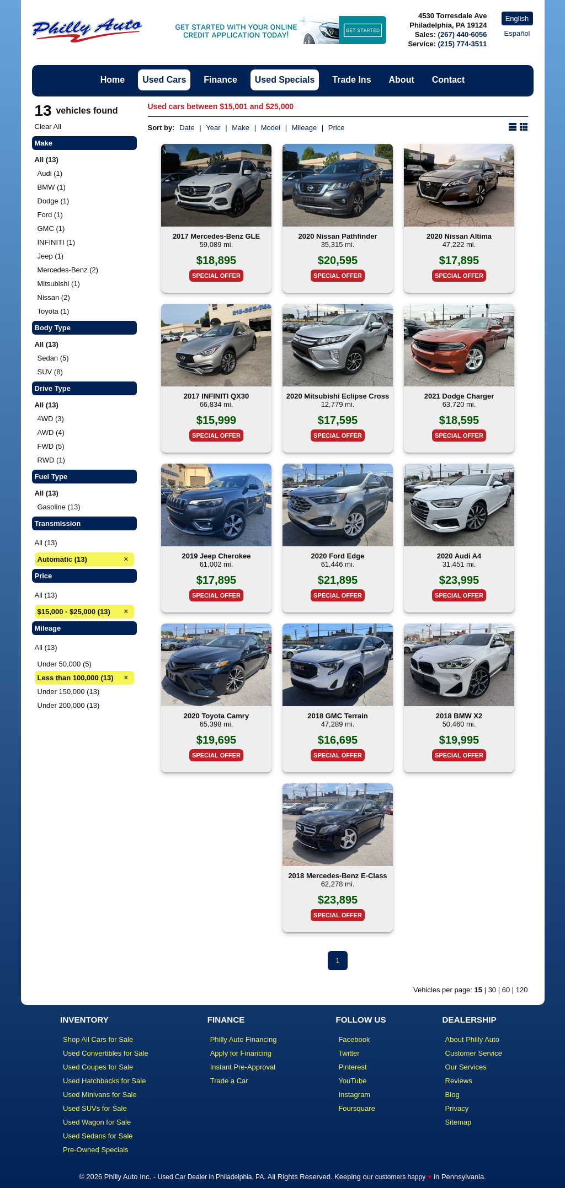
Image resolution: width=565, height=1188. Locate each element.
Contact (448, 79)
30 (492, 990)
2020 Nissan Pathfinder (337, 236)
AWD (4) (51, 432)
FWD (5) (51, 446)
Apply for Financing (240, 1053)
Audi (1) (50, 173)
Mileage (304, 127)
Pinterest (352, 1067)
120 (522, 990)
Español (517, 33)
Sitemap (458, 1122)
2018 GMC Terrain (337, 716)
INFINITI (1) (57, 242)
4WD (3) (51, 419)
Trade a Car (229, 1081)
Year (213, 127)
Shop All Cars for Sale (98, 1039)
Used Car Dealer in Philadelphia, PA (211, 1177)
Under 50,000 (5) (65, 664)
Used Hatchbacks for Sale (104, 1081)
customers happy (400, 1177)
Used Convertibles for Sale (105, 1053)
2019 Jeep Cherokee (216, 556)
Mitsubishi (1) (59, 283)
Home (112, 79)
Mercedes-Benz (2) (68, 270)
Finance (220, 79)
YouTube (352, 1081)
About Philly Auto (472, 1039)
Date (186, 127)
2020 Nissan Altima (459, 236)
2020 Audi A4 (459, 556)
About (401, 79)
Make (240, 127)
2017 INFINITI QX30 (216, 396)
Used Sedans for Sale (97, 1136)
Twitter (348, 1053)
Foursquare (356, 1108)
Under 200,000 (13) (69, 705)
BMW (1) (52, 187)
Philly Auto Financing (243, 1039)
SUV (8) (50, 372)
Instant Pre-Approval (243, 1067)
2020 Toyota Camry (216, 716)
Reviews (458, 1081)
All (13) (46, 543)
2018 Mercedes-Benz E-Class (337, 876)
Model (270, 127)
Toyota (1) (54, 311)
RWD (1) (51, 460)
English (517, 18)
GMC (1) (51, 228)
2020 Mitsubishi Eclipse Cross (337, 396)
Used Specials (285, 79)
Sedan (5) (53, 358)
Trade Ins (351, 79)
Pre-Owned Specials (96, 1150)
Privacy (457, 1108)
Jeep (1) (51, 256)
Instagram (354, 1094)
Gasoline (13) (59, 507)
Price (336, 127)
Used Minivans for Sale (100, 1094)
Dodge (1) (54, 201)
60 (506, 990)
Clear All (48, 126)
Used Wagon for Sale (97, 1122)
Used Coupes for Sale (98, 1067)
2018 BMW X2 (459, 716)
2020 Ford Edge (338, 556)
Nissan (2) (54, 297)
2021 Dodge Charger (459, 396)
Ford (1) (50, 215)
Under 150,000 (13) (69, 691)
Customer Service (473, 1053)
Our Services (466, 1067)
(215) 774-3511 (462, 44)
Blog (452, 1094)
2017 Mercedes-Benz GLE (216, 236)
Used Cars (164, 79)
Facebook (354, 1039)
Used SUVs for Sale (95, 1108)
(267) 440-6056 (462, 34)
